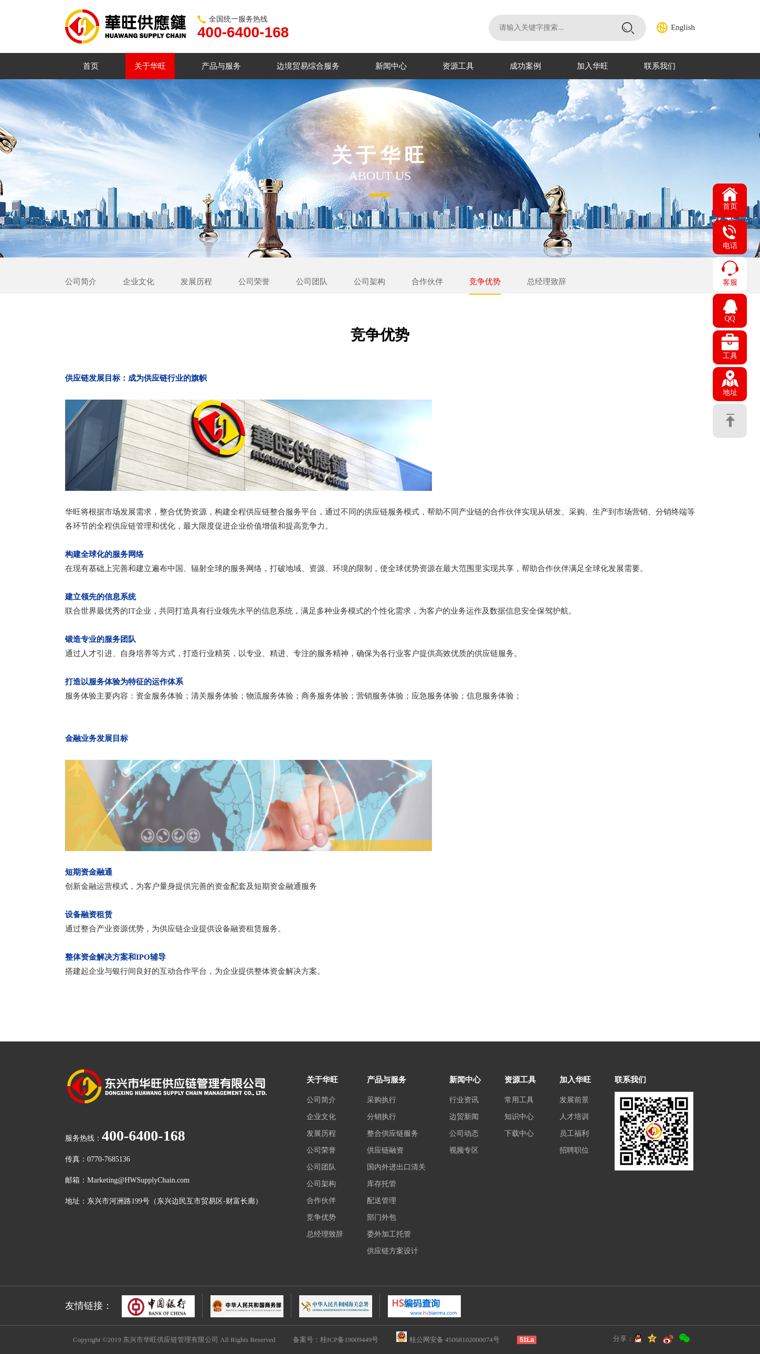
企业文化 (138, 281)
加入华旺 (592, 66)
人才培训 (574, 1117)
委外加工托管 (389, 1234)
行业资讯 (464, 1100)
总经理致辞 (546, 281)
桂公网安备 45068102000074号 (454, 1340)
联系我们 (659, 66)
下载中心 (519, 1133)
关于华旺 (150, 66)
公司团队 (312, 281)
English (683, 27)
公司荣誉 (254, 281)
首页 (91, 66)
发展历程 (196, 281)
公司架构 (369, 281)
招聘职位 (574, 1150)
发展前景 (574, 1100)
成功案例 (525, 66)
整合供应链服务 (392, 1133)
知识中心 (519, 1117)
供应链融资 (385, 1150)
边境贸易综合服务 (308, 66)
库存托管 (381, 1184)
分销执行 (381, 1117)
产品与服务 (221, 66)
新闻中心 (391, 66)
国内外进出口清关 (396, 1167)
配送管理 (381, 1201)
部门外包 (381, 1217)
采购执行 (381, 1100)
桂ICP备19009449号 (349, 1340)
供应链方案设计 (392, 1251)
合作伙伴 (427, 281)
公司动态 (464, 1133)
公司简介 (81, 281)
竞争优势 (485, 281)
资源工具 (458, 66)
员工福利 (574, 1133)
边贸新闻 (464, 1117)
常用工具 (519, 1100)
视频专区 (464, 1150)
